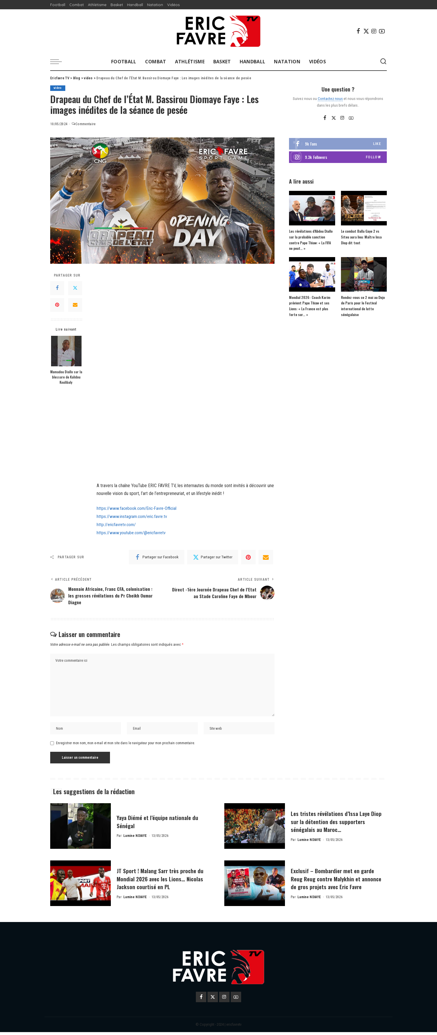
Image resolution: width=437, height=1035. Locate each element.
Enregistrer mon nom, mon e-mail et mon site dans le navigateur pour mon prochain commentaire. (125, 746)
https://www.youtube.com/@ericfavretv (132, 532)
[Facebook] (358, 31)
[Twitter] (366, 31)
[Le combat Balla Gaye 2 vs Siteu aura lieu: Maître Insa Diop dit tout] (364, 208)
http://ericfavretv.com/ (117, 524)
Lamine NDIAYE (135, 839)
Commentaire (83, 124)
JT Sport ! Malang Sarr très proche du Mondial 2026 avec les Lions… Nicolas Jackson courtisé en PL (161, 881)
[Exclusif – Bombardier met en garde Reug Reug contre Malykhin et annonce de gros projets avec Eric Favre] (254, 886)
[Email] (75, 305)
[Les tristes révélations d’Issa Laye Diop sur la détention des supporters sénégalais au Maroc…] (254, 829)
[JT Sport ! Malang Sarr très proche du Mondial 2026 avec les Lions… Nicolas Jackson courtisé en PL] (80, 886)
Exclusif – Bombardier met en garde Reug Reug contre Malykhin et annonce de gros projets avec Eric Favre (337, 881)
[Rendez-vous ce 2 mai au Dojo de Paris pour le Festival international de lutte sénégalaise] (364, 274)
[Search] (383, 61)
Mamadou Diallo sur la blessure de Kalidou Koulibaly (66, 377)
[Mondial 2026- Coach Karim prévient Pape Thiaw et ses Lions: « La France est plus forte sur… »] (312, 274)
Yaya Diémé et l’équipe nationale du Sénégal (161, 824)
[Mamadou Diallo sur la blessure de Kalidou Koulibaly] (66, 351)
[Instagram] (374, 31)
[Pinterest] (57, 305)
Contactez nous (330, 98)
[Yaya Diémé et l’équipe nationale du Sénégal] (80, 829)
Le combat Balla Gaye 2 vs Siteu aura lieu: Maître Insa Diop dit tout (361, 237)
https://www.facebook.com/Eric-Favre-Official (138, 508)
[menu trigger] (59, 61)
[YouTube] (382, 31)
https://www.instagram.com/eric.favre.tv (133, 516)
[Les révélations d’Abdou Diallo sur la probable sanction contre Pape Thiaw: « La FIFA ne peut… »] (312, 208)
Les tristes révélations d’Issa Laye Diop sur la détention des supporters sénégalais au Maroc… (337, 824)
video (58, 88)
